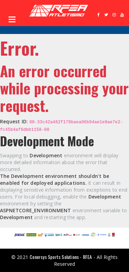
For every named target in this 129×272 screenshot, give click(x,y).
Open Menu (12, 19)
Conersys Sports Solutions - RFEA (61, 256)
